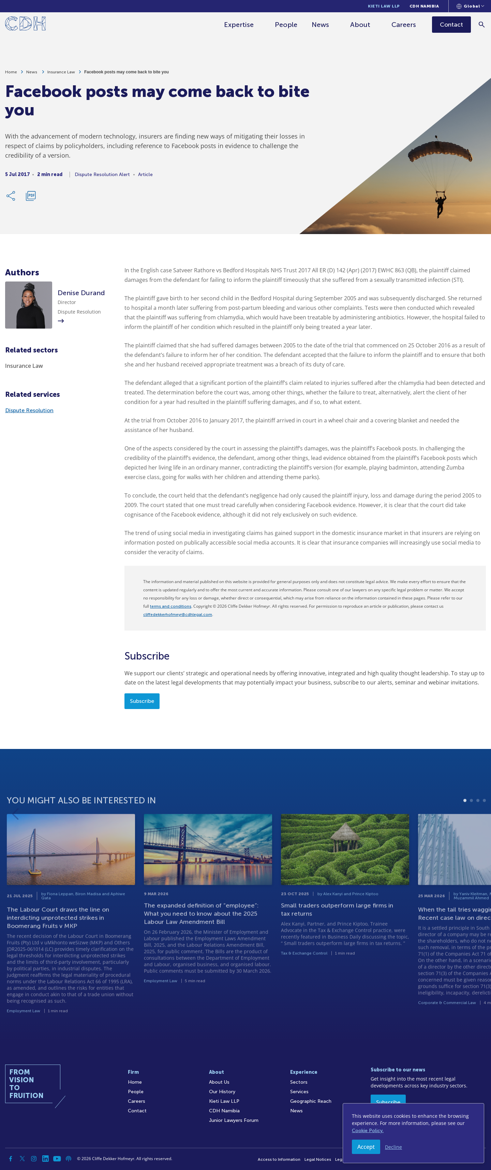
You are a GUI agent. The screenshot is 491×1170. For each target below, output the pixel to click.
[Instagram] (33, 1158)
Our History (222, 1092)
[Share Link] (11, 199)
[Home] (25, 24)
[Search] (483, 24)
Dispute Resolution (29, 410)
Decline (393, 1147)
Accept (366, 1147)
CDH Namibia (424, 6)
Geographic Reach (310, 1101)
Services (299, 1092)
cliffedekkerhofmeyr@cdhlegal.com (177, 614)
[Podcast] (68, 1158)
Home (11, 75)
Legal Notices (317, 1159)
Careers (404, 24)
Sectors (299, 1082)
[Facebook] (10, 1158)
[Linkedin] (45, 1158)
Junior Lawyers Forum (233, 1120)
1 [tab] (464, 827)
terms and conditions (170, 606)
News (321, 24)
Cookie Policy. (368, 1130)
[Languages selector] (470, 6)
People (287, 24)
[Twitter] (22, 1158)
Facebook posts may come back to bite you (126, 75)
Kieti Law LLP (384, 6)
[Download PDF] (31, 199)
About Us (219, 1082)
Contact (137, 1111)
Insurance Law (61, 75)
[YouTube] (56, 1158)
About (361, 24)
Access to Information (279, 1159)
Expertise (239, 24)
